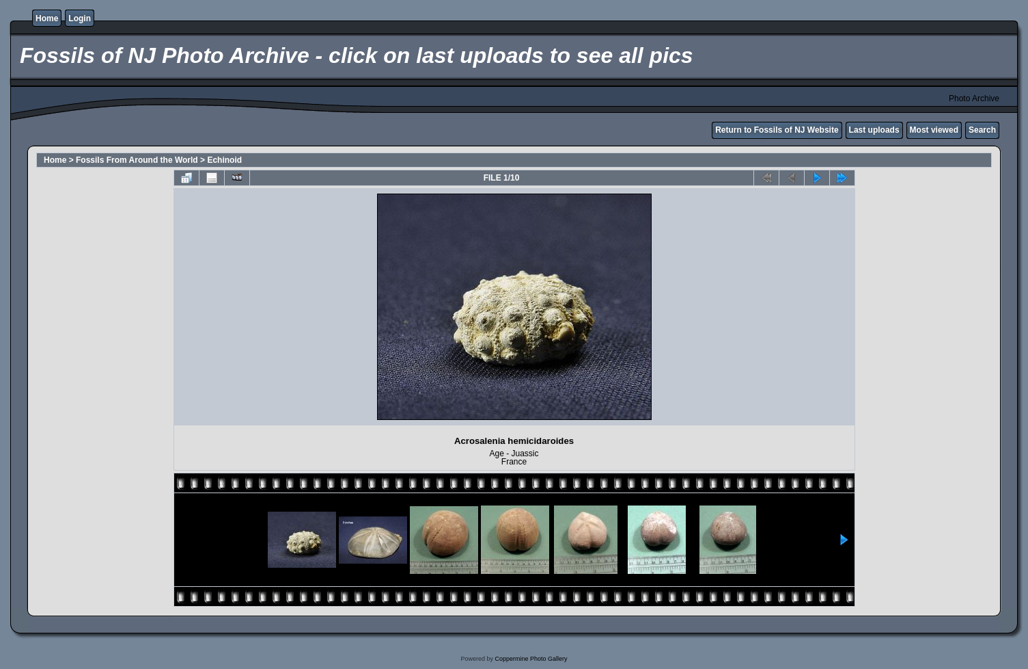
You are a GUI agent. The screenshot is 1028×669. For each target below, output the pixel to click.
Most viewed (934, 130)
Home (47, 18)
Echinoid (224, 160)
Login (79, 18)
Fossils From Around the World (137, 160)
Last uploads (874, 130)
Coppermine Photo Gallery (531, 658)
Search (982, 130)
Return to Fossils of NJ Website (776, 130)
